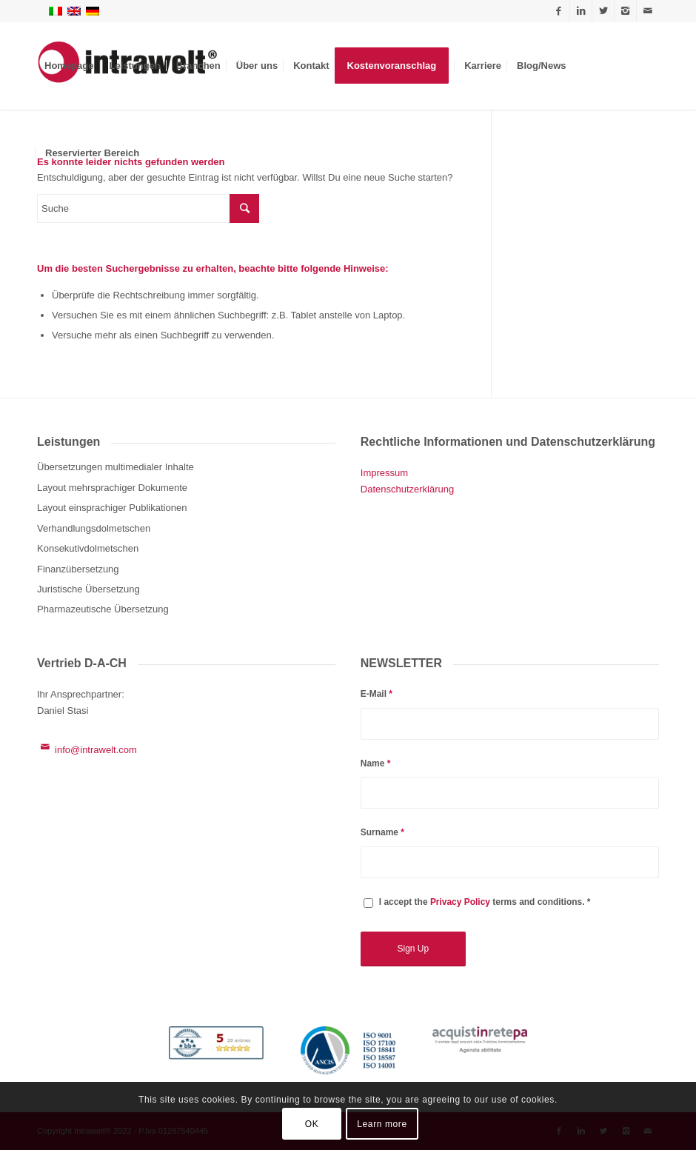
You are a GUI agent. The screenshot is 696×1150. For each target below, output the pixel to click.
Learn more (381, 1124)
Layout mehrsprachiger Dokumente (112, 487)
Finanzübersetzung (78, 569)
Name (376, 763)
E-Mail (376, 694)
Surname (382, 832)
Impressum (384, 472)
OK (312, 1124)
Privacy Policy (460, 902)
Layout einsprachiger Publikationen (112, 507)
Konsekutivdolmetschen (87, 548)
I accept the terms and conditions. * (485, 902)
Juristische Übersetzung (88, 589)
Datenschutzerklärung (407, 489)
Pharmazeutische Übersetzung (103, 609)
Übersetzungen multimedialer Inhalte (115, 466)
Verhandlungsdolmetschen (93, 528)
